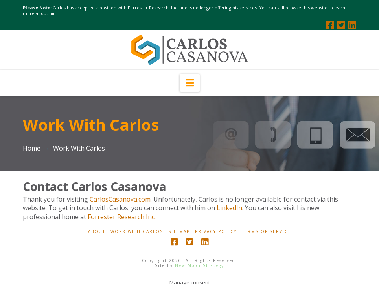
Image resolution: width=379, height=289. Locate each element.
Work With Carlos (136, 231)
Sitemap (179, 231)
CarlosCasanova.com (120, 199)
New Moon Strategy (199, 265)
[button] (190, 83)
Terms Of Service (266, 231)
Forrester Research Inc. (122, 217)
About (96, 231)
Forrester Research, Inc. (153, 8)
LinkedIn (229, 208)
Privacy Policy (216, 231)
